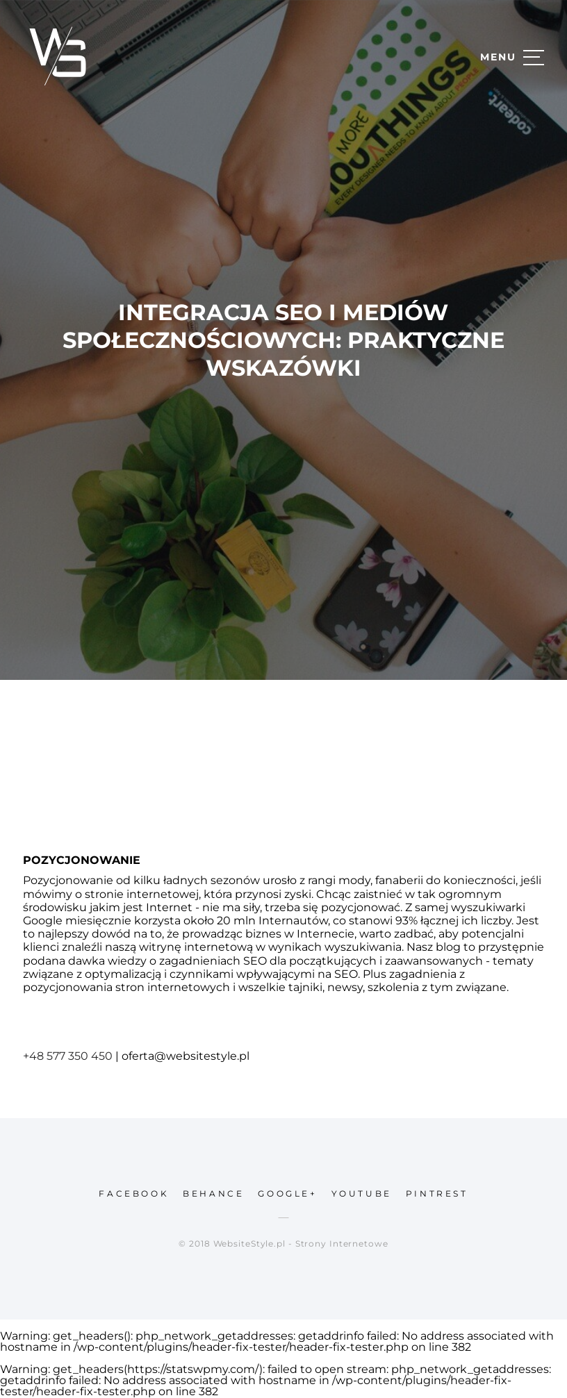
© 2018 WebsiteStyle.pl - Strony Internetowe (283, 1243)
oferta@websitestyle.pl (185, 1056)
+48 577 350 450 (68, 1056)
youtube (361, 1193)
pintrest (437, 1193)
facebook (134, 1193)
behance (213, 1193)
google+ (287, 1193)
